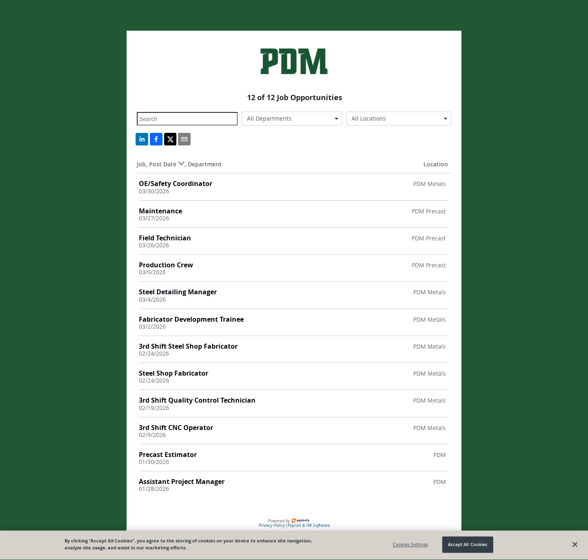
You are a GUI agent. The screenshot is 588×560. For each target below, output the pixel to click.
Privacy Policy (271, 525)
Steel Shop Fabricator (173, 373)
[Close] (575, 545)
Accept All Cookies (467, 545)
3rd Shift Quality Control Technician (197, 400)
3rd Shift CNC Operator (176, 427)
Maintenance (160, 210)
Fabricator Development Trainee (191, 319)
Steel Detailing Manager (178, 291)
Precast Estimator (168, 454)
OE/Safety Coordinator (175, 183)
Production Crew (166, 264)
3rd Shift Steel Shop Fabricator (188, 346)
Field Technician (165, 237)
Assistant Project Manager (182, 481)
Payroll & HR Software (308, 525)
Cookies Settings (410, 545)
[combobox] (292, 118)
